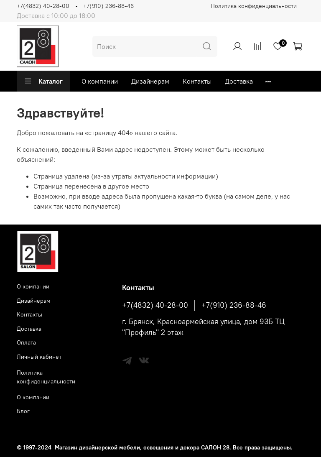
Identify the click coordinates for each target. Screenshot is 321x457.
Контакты (197, 81)
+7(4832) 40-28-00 (43, 6)
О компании (100, 81)
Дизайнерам (150, 81)
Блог (23, 411)
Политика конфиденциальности (254, 6)
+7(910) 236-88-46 (108, 6)
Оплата (26, 342)
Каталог (43, 81)
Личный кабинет (39, 356)
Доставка (239, 81)
